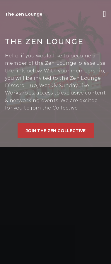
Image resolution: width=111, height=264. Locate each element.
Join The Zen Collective (56, 130)
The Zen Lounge (23, 14)
